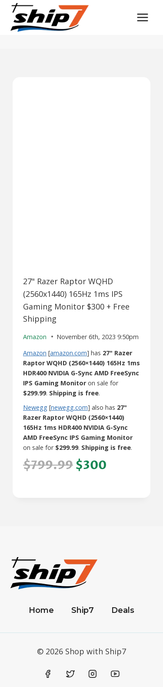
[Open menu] (142, 17)
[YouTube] (115, 674)
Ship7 (82, 610)
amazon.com (68, 353)
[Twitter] (70, 674)
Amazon (35, 353)
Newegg (35, 407)
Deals (122, 610)
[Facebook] (48, 674)
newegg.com (69, 407)
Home (41, 610)
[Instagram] (92, 674)
